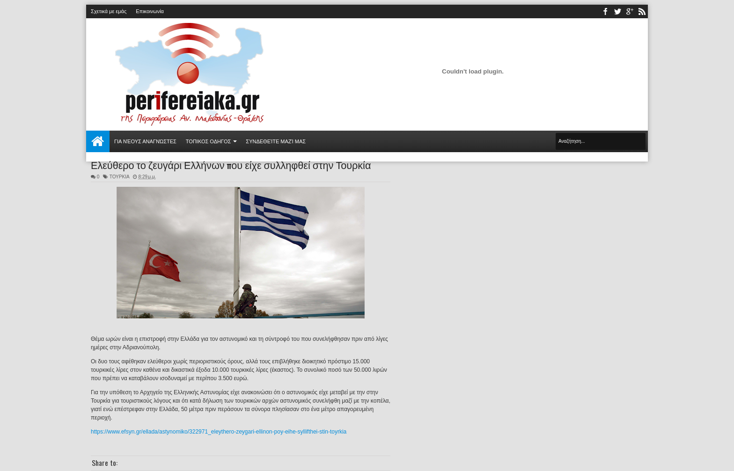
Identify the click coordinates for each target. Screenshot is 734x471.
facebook (605, 11)
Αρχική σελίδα (98, 141)
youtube (630, 11)
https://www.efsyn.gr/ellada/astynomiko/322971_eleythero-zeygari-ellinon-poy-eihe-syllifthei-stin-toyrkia (218, 431)
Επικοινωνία (150, 11)
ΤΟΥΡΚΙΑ (119, 176)
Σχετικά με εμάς (108, 11)
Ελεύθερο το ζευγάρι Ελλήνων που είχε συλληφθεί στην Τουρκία (231, 164)
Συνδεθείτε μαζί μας (276, 141)
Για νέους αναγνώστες (145, 141)
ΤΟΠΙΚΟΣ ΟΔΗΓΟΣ (208, 141)
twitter (617, 11)
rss (642, 11)
